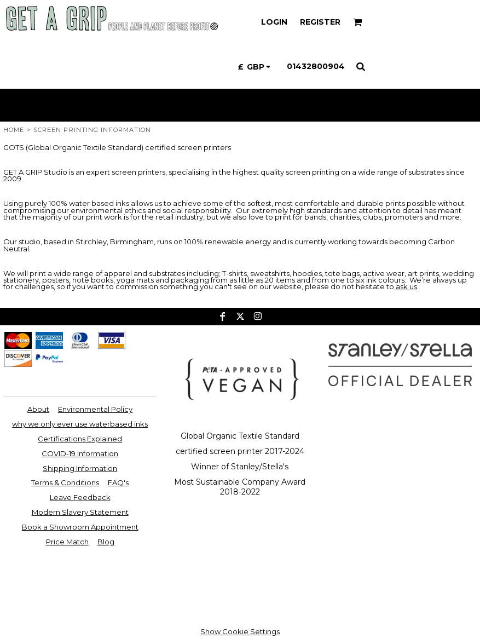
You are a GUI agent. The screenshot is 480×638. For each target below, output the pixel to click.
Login (274, 22)
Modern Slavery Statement (80, 512)
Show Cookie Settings (240, 631)
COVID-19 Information (80, 453)
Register (320, 22)
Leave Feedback (80, 497)
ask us (405, 286)
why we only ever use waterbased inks (80, 423)
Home (13, 130)
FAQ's (118, 482)
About (38, 409)
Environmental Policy (95, 409)
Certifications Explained (80, 438)
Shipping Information (80, 468)
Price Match (67, 541)
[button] (357, 22)
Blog (105, 541)
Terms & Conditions (65, 482)
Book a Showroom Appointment (80, 526)
